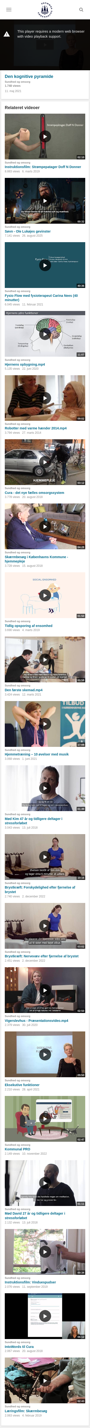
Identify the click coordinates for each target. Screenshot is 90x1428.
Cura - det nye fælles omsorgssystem (34, 493)
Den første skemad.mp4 (23, 690)
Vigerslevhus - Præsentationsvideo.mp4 (36, 1021)
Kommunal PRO (17, 1149)
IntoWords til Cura (19, 1347)
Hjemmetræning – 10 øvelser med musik (37, 754)
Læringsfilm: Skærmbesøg (26, 1411)
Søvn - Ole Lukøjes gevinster (28, 231)
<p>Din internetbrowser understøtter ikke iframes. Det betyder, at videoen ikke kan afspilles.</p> (45, 44)
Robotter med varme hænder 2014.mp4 (36, 428)
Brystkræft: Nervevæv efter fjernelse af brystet (42, 956)
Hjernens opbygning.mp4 (25, 364)
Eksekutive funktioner (22, 1085)
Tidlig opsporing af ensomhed (29, 626)
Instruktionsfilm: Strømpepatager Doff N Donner (43, 167)
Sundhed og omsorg (17, 81)
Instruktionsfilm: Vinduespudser (30, 1282)
